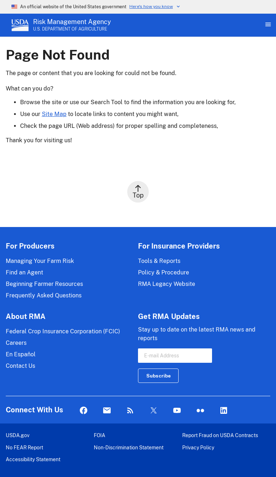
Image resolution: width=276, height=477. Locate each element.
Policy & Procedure (163, 272)
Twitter (153, 410)
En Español (21, 354)
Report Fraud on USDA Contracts (220, 435)
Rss (130, 410)
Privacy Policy (198, 447)
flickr (200, 410)
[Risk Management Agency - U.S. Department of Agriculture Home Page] (72, 25)
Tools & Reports (159, 261)
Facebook (83, 410)
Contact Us (20, 365)
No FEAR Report (24, 447)
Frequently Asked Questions (44, 295)
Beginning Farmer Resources (44, 284)
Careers (16, 342)
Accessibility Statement (33, 459)
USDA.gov (17, 435)
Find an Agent (24, 272)
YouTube (176, 410)
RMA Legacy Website (166, 284)
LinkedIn (223, 410)
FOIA (99, 435)
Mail (106, 410)
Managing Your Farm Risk (40, 261)
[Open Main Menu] (267, 25)
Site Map (54, 114)
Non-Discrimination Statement (129, 447)
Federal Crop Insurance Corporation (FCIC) (63, 331)
